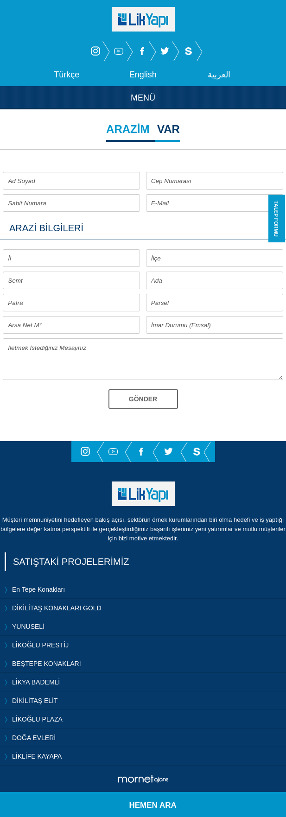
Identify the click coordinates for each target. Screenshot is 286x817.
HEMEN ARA (153, 805)
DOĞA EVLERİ (34, 737)
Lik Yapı (143, 19)
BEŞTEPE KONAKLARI (46, 663)
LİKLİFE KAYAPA (37, 756)
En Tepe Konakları (38, 589)
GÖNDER (143, 399)
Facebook (141, 51)
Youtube (118, 51)
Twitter (165, 51)
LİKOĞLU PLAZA (37, 719)
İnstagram (95, 51)
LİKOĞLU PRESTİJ (40, 645)
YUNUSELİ (28, 626)
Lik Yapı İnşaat (143, 493)
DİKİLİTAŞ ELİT (35, 700)
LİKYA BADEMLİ (36, 682)
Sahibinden (188, 51)
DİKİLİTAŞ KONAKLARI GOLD (57, 608)
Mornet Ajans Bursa (143, 779)
